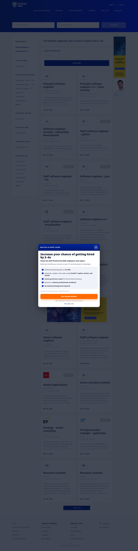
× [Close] (96, 247)
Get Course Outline (69, 296)
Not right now (69, 304)
